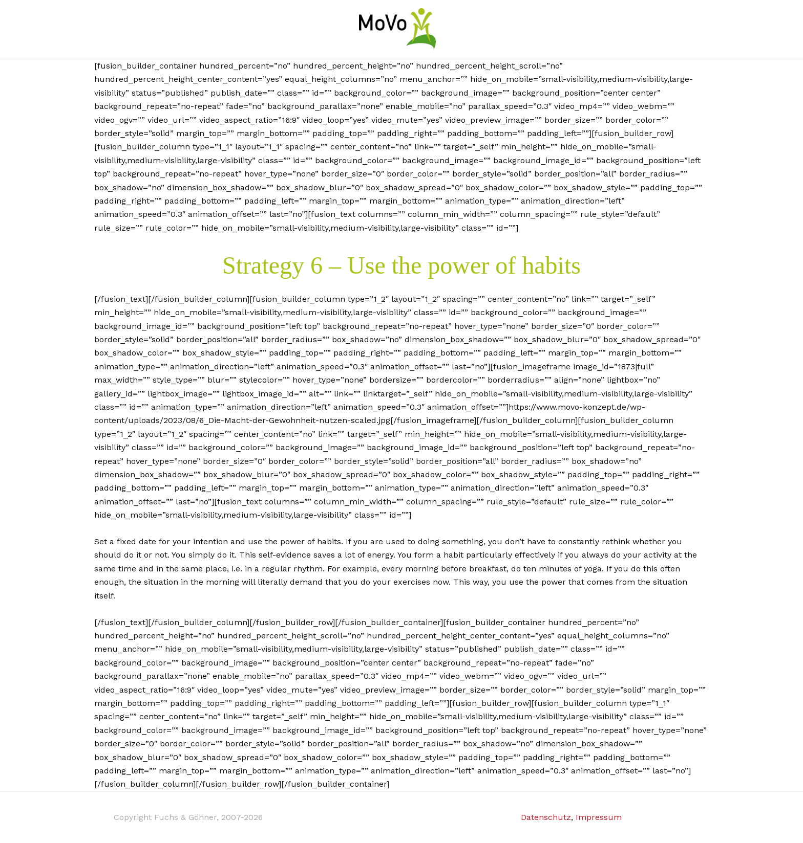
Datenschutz (546, 817)
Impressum (599, 817)
